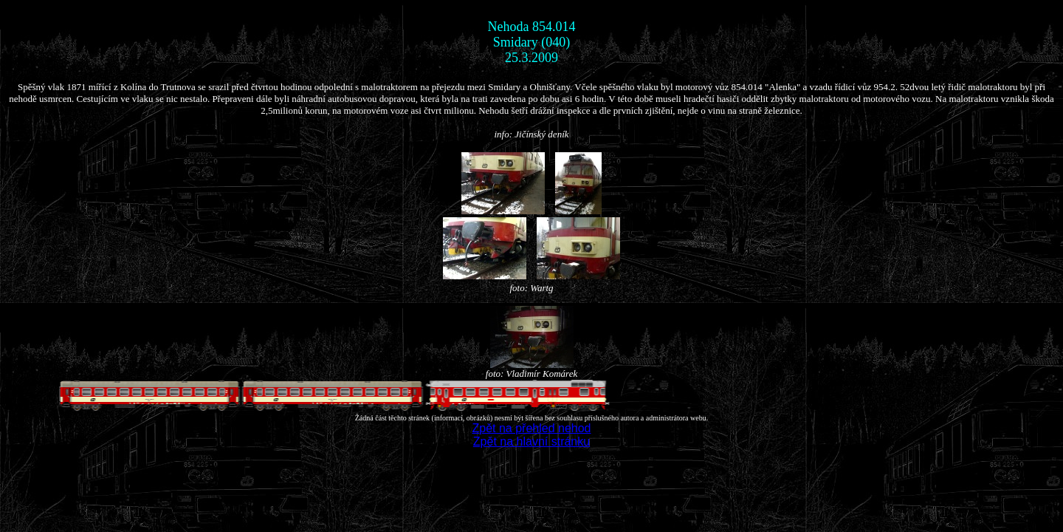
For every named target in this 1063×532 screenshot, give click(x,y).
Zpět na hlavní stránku (531, 441)
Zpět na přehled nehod (531, 428)
